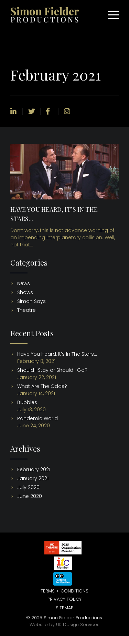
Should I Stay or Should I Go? (52, 370)
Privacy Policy (64, 599)
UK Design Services (77, 624)
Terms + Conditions (64, 591)
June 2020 (29, 496)
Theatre (26, 310)
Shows (25, 292)
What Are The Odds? (42, 386)
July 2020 (28, 487)
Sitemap (64, 607)
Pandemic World (37, 418)
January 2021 (33, 478)
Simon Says (31, 301)
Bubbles (27, 402)
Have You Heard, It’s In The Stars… (57, 354)
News (23, 283)
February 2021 (33, 469)
